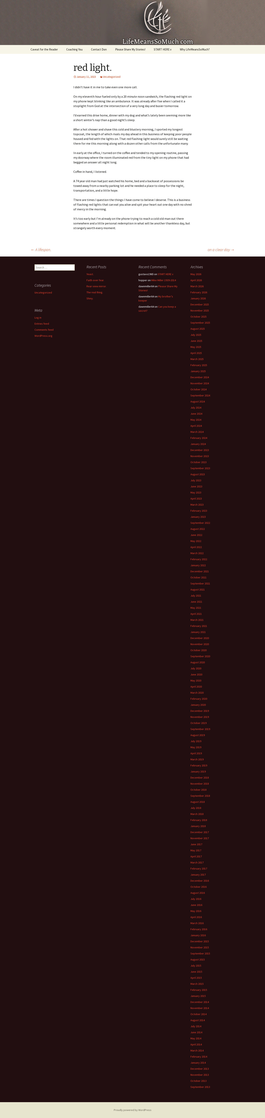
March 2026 (197, 286)
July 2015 (195, 965)
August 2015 (197, 959)
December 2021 (199, 571)
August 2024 (197, 401)
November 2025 (199, 310)
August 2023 (197, 474)
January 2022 (198, 565)
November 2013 (199, 1075)
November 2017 (199, 838)
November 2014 (199, 1008)
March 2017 (197, 862)
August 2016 (197, 893)
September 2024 (200, 395)
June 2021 (196, 601)
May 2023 (195, 492)
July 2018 (195, 808)
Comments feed (44, 329)
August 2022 (197, 529)
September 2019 (200, 729)
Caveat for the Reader (44, 49)
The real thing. (95, 292)
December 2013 (199, 1068)
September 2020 (200, 656)
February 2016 (198, 929)
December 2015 (199, 941)
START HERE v (162, 49)
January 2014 (198, 1062)
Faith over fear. (95, 280)
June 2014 (196, 1032)
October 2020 (198, 650)
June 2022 (196, 535)
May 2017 (195, 850)
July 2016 (195, 899)
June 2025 (196, 341)
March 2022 (197, 553)
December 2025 (199, 304)
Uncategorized (111, 76)
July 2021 (195, 595)
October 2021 (198, 577)
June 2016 (196, 905)
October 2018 (198, 789)
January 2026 (198, 298)
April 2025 (196, 353)
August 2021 (197, 589)
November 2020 (199, 644)
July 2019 (195, 741)
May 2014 (195, 1038)
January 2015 (198, 996)
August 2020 (197, 662)
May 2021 (195, 607)
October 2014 (198, 1014)
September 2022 (200, 523)
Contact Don (99, 49)
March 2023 (197, 504)
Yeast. (90, 274)
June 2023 (196, 486)
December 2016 (199, 880)
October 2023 (198, 462)
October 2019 (198, 723)
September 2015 (200, 953)
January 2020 (198, 705)
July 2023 (195, 480)
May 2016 (195, 911)
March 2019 (197, 759)
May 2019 (195, 747)
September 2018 (200, 796)
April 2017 (196, 856)
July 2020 (195, 668)
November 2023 (199, 456)
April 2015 (196, 977)
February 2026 (198, 292)
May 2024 (195, 419)
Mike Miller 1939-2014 (163, 280)
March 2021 (197, 620)
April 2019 (196, 753)
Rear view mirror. (96, 286)
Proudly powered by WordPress (132, 1110)
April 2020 (196, 686)
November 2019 (199, 717)
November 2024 (199, 383)
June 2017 (196, 844)
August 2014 (197, 1020)
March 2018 (197, 814)
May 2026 (195, 274)
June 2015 (196, 971)
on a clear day (221, 249)
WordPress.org (43, 336)
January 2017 (198, 874)
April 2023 (196, 498)
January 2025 (198, 371)
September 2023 (200, 468)
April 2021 (196, 614)
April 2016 (196, 917)
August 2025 (197, 328)
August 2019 (197, 735)
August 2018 (197, 802)
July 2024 (195, 407)
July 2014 (195, 1026)
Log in (38, 317)
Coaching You (74, 49)
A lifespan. (41, 249)
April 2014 (196, 1044)
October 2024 (198, 389)
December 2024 (199, 377)
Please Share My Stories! (130, 49)
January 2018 (198, 826)
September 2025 (200, 322)
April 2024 (196, 426)
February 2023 (198, 510)
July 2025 (195, 335)
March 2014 (197, 1050)
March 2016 (197, 923)
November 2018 (199, 783)
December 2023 (199, 450)
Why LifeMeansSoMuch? (195, 49)
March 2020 (197, 692)
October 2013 (198, 1081)
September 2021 (200, 583)
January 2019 (198, 771)
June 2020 (196, 674)
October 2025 (198, 316)
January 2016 (198, 935)
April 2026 (196, 280)
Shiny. (90, 298)
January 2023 (198, 516)
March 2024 (197, 432)
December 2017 (199, 832)
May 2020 (195, 680)
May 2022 (195, 541)
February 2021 (198, 626)
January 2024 (198, 444)
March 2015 (197, 984)
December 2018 (199, 777)
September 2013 (200, 1087)
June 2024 (196, 413)
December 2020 (199, 638)
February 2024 (198, 438)
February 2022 (198, 559)
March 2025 (197, 359)
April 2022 (196, 547)
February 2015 (198, 990)
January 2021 (198, 632)
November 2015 (199, 947)
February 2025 (198, 365)
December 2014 (199, 1002)
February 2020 (198, 698)
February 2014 (198, 1056)
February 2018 (198, 820)
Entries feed (42, 323)
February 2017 (198, 868)
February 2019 (198, 765)
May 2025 (195, 347)
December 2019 (199, 711)
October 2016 (198, 886)
